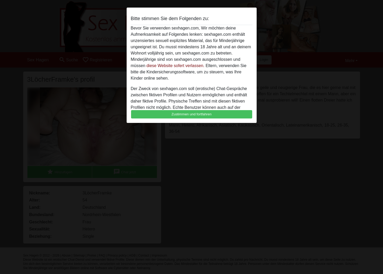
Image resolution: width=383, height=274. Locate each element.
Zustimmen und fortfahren (192, 114)
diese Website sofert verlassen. (175, 65)
